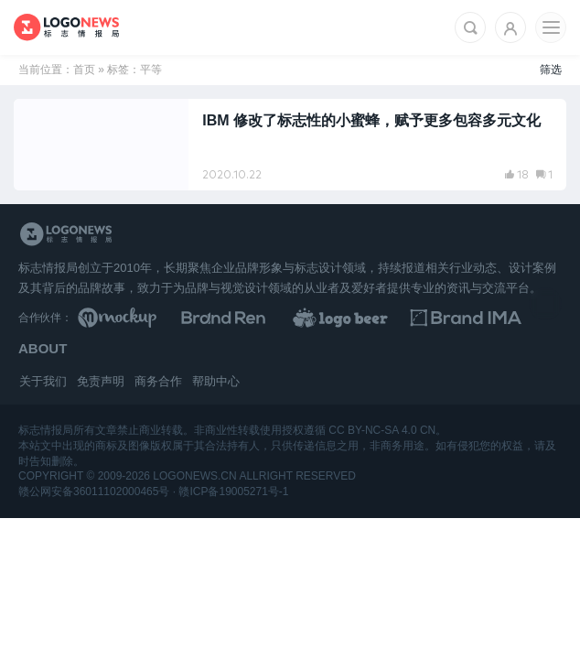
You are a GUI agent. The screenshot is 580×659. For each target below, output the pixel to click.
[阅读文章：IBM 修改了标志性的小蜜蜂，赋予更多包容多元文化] (290, 144)
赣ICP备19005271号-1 (233, 491)
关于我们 (43, 381)
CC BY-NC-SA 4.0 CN (381, 430)
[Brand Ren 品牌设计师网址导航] (259, 318)
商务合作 (158, 381)
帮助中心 (216, 381)
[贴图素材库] (138, 318)
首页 (84, 69)
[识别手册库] (501, 318)
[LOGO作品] (380, 318)
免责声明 (100, 381)
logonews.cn (194, 476)
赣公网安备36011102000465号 (93, 491)
